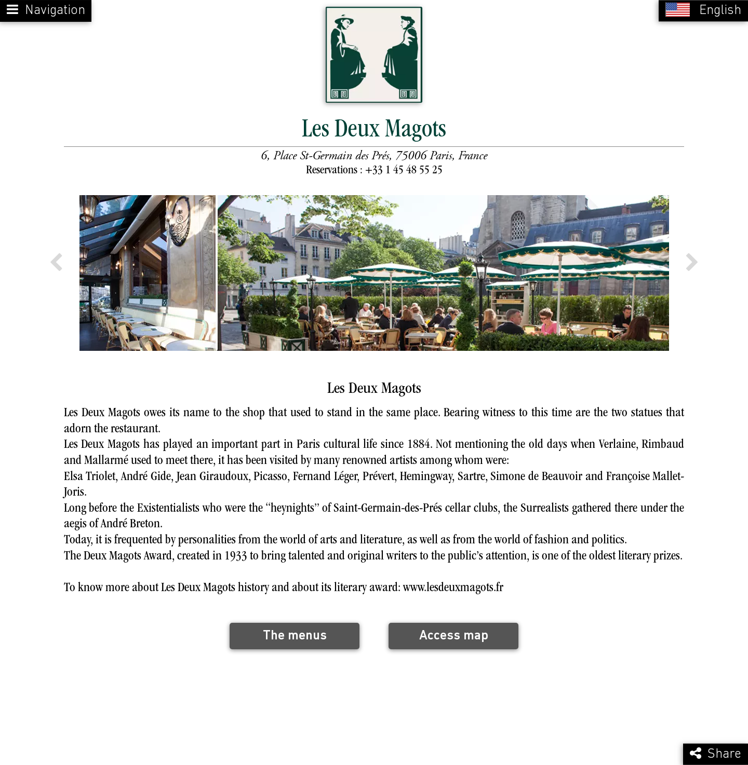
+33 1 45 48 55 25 (404, 169)
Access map (453, 633)
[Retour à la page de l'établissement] (374, 54)
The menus (295, 633)
